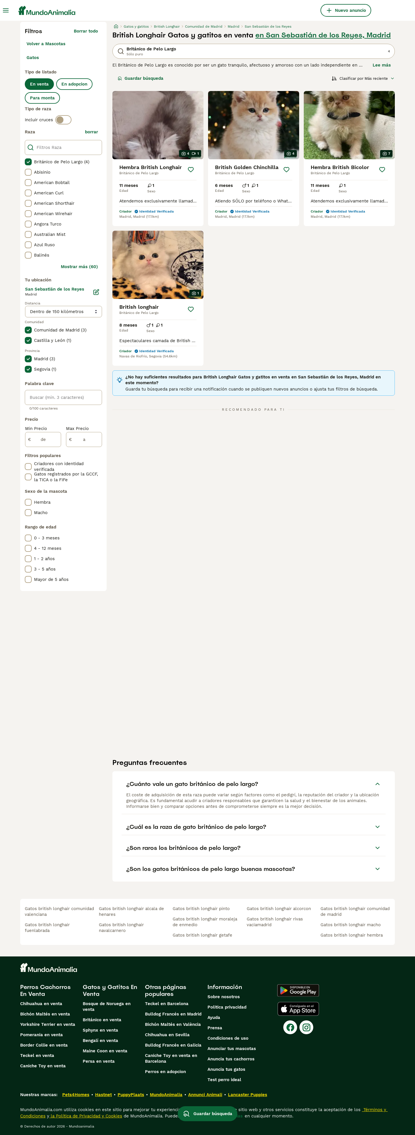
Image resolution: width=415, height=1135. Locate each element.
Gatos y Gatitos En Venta (110, 990)
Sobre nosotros (223, 996)
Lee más (382, 65)
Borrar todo (86, 31)
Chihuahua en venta (41, 1003)
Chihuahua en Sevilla (167, 1034)
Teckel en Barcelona (166, 1003)
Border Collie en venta (44, 1045)
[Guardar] (191, 169)
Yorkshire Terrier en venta (47, 1024)
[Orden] (363, 78)
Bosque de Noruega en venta (107, 1006)
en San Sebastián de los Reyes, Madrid (323, 35)
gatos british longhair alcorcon (279, 908)
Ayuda (213, 1017)
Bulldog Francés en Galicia (173, 1045)
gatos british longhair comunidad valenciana (59, 911)
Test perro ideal (224, 1079)
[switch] (63, 119)
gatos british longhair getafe (202, 935)
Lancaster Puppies (247, 1094)
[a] (84, 439)
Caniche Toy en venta (43, 1065)
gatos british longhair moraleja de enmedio (205, 921)
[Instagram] (306, 1027)
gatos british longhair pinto (201, 908)
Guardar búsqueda (140, 78)
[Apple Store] (298, 1009)
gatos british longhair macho (350, 924)
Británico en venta (102, 1019)
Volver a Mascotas (46, 43)
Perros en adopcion (165, 1071)
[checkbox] (28, 162)
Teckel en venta (37, 1055)
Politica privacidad (226, 1007)
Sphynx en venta (100, 1030)
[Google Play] (298, 990)
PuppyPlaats (131, 1094)
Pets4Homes (75, 1094)
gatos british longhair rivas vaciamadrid (275, 921)
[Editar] (96, 292)
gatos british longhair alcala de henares (131, 911)
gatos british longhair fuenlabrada (47, 927)
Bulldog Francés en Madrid (173, 1014)
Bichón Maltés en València (173, 1024)
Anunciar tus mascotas (231, 1048)
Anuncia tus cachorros (230, 1059)
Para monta (42, 98)
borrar (91, 131)
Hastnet (103, 1094)
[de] (43, 439)
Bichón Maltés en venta (45, 1014)
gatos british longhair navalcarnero (121, 927)
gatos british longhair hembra (351, 935)
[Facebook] (290, 1027)
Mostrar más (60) (79, 266)
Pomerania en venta (41, 1034)
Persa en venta (99, 1061)
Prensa (214, 1027)
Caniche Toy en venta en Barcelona (171, 1058)
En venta (39, 84)
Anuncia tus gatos (226, 1069)
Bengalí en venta (100, 1040)
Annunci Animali (205, 1094)
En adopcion (74, 84)
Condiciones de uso (227, 1038)
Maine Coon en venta (105, 1050)
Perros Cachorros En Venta (45, 990)
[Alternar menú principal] (6, 10)
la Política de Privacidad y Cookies (85, 1116)
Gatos (33, 57)
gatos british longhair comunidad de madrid (355, 911)
